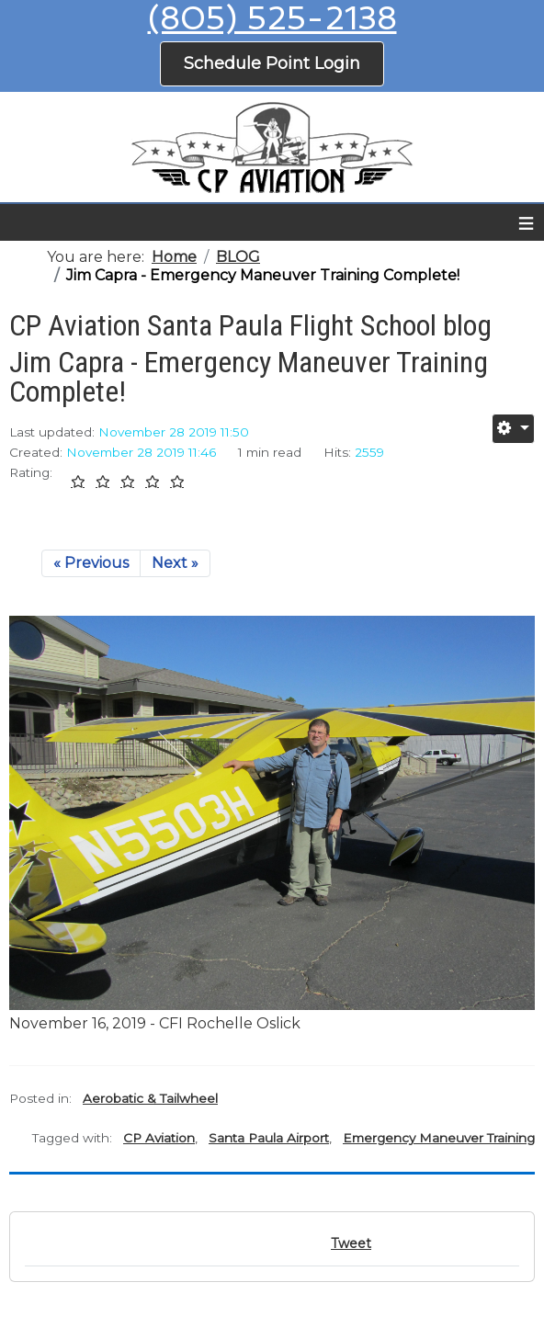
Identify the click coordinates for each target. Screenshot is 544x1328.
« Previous (91, 563)
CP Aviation (159, 1137)
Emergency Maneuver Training (439, 1137)
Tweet (351, 1243)
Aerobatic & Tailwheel (150, 1098)
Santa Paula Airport (269, 1137)
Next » (175, 563)
